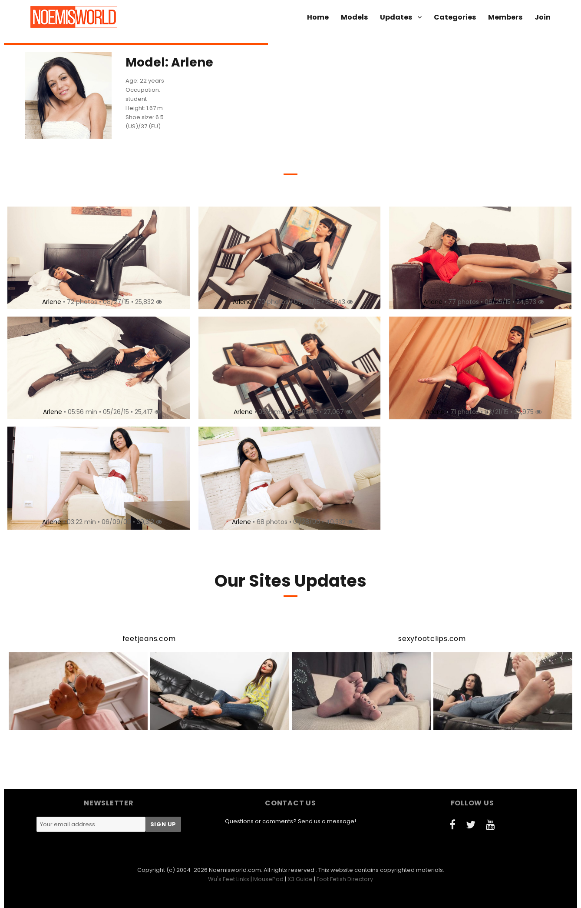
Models (354, 17)
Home (318, 17)
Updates (396, 17)
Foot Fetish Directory (345, 879)
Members (505, 17)
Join (543, 17)
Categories (455, 17)
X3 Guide (300, 879)
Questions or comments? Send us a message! (290, 821)
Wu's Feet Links (228, 879)
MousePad (268, 879)
